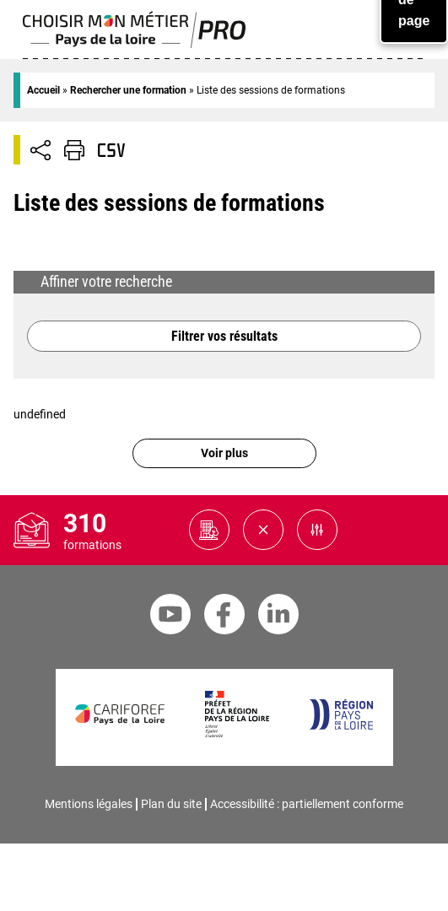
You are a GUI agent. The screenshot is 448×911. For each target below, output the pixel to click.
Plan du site (171, 804)
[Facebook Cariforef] (224, 617)
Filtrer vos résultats (224, 336)
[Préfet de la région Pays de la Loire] (236, 733)
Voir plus (224, 453)
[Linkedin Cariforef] (278, 617)
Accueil (43, 90)
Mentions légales (88, 804)
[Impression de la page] (74, 150)
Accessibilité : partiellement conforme (306, 804)
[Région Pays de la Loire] (340, 726)
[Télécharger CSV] (111, 150)
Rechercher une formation (128, 90)
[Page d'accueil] (134, 44)
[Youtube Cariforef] (170, 617)
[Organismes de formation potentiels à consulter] (209, 529)
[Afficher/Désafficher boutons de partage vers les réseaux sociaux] (40, 150)
